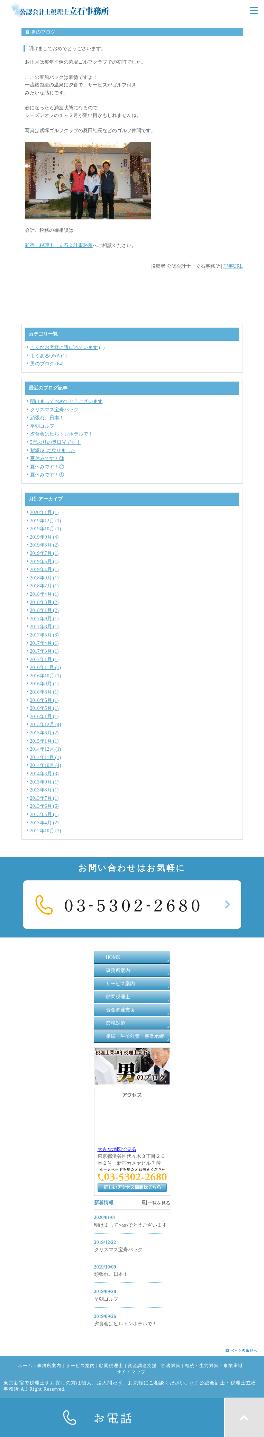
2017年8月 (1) (44, 626)
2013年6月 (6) (44, 806)
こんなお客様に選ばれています (64, 347)
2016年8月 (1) (44, 692)
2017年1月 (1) (44, 659)
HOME (113, 957)
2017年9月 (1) (44, 618)
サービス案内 (120, 983)
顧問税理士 (118, 996)
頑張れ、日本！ (47, 417)
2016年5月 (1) (44, 708)
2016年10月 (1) (45, 675)
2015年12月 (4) (45, 724)
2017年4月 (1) (44, 643)
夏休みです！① (47, 474)
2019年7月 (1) (44, 553)
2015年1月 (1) (44, 741)
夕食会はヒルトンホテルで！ (61, 434)
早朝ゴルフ (42, 426)
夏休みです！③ (47, 458)
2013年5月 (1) (44, 814)
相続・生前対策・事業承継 (135, 1036)
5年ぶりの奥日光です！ (55, 442)
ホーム (25, 1365)
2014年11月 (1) (45, 757)
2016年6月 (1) (44, 700)
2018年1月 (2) (44, 610)
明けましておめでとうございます (66, 401)
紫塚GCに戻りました (52, 450)
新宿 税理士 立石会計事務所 (59, 245)
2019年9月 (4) (44, 537)
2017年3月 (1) (44, 651)
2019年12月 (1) (45, 520)
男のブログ (42, 363)
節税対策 (115, 1023)
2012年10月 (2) (45, 830)
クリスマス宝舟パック (54, 409)
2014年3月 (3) (44, 773)
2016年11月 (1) (45, 667)
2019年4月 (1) (44, 569)
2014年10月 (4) (45, 765)
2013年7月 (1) (44, 798)
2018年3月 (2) (44, 602)
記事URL (233, 266)
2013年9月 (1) (44, 782)
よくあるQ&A (45, 355)
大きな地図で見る (117, 1149)
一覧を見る (159, 1203)
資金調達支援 (120, 1010)
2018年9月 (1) (44, 577)
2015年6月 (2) (44, 732)
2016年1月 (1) (44, 716)
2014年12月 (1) (45, 749)
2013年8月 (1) (44, 790)
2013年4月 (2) (44, 822)
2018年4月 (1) (44, 594)
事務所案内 (118, 970)
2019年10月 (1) (45, 528)
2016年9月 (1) (44, 683)
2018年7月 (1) (44, 585)
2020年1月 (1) (44, 512)
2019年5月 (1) (44, 561)
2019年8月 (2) (44, 545)
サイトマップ (131, 1372)
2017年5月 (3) (44, 635)
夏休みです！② (47, 466)
